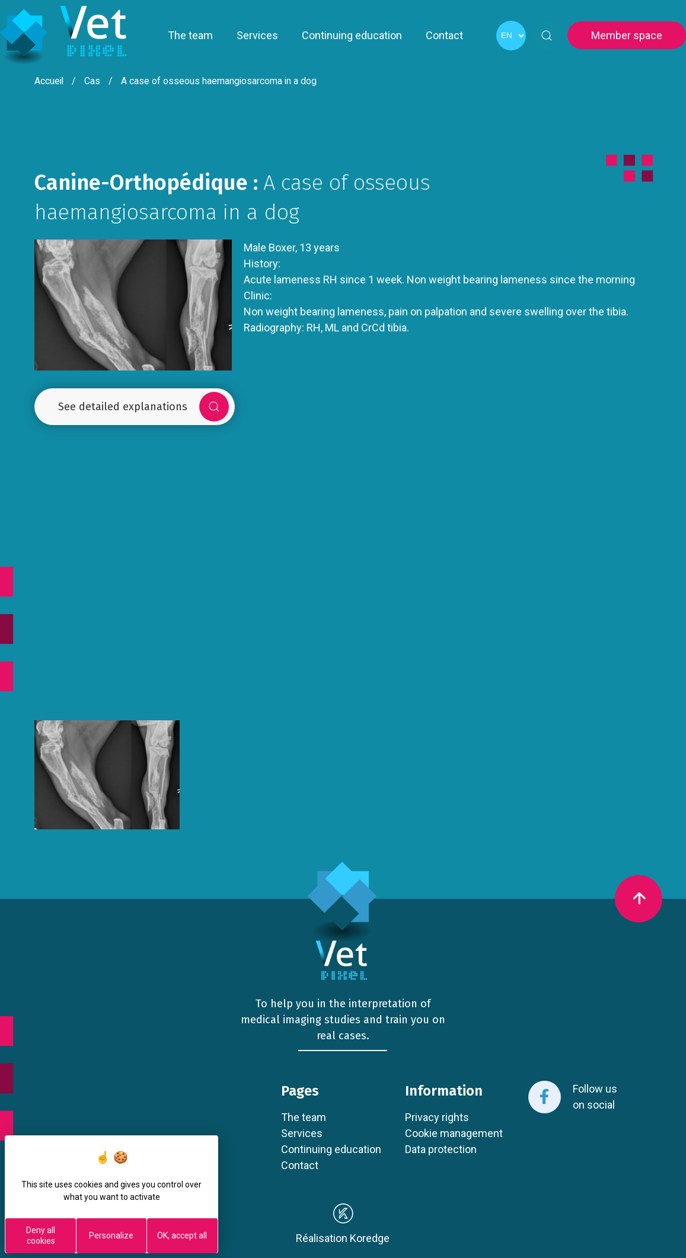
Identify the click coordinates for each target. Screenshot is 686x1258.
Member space (626, 35)
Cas (92, 81)
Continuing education (352, 35)
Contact (444, 35)
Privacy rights (437, 1117)
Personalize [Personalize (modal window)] (111, 1235)
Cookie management (454, 1133)
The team (190, 35)
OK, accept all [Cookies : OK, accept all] (182, 1235)
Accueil (48, 81)
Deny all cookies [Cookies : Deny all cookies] (40, 1235)
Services (257, 35)
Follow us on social (572, 1097)
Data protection (441, 1149)
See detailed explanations (143, 407)
